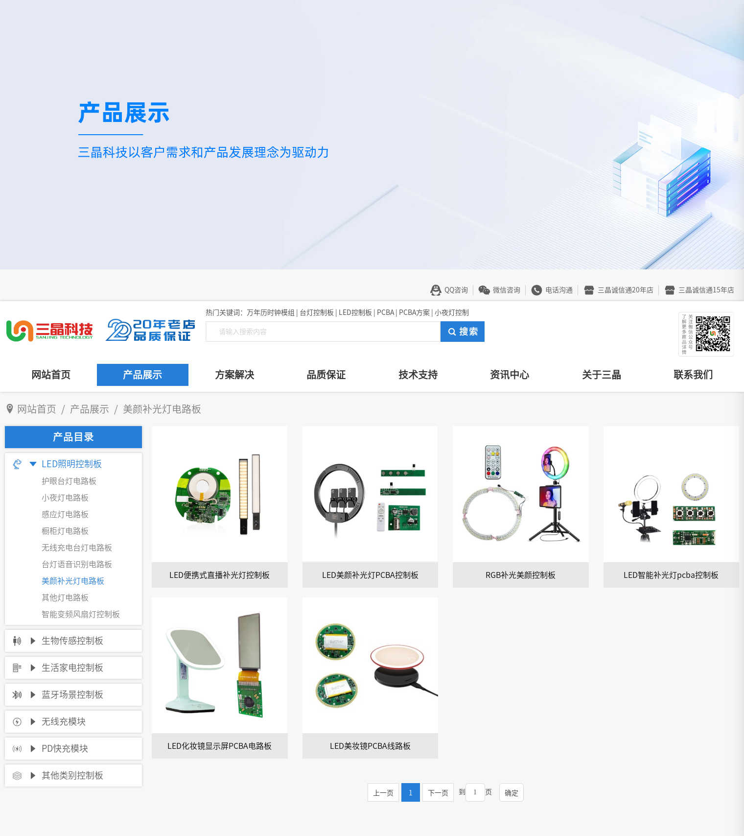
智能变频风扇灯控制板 (81, 614)
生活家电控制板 (72, 667)
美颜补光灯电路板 (73, 581)
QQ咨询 (456, 290)
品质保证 (326, 375)
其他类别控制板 (72, 775)
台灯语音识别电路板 (77, 564)
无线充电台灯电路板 (77, 547)
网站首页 (50, 375)
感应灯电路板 (65, 514)
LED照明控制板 (72, 463)
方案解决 (234, 375)
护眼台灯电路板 (69, 481)
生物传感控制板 (72, 640)
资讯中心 (509, 375)
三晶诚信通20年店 (625, 290)
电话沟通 (559, 290)
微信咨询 (506, 290)
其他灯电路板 (65, 597)
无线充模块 (64, 721)
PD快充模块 (65, 748)
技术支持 (418, 375)
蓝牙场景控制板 (72, 694)
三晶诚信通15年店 (706, 290)
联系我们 (693, 375)
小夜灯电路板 (65, 498)
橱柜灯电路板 (65, 531)
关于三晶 (601, 375)
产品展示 (142, 375)
